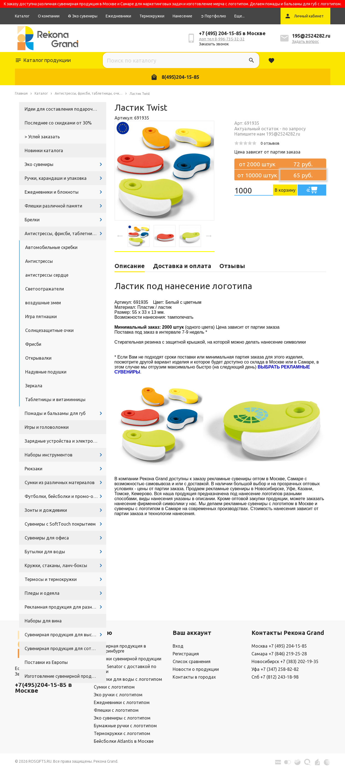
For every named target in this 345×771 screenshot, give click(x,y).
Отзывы (232, 265)
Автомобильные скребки (51, 247)
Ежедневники (118, 16)
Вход (178, 645)
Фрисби (33, 344)
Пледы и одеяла (42, 593)
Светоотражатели (44, 288)
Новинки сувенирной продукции (127, 658)
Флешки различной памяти (53, 205)
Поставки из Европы (46, 662)
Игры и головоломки (47, 427)
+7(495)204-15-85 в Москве (43, 687)
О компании (48, 16)
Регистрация (186, 653)
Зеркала (33, 385)
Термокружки (151, 16)
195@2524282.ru (311, 35)
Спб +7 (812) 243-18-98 (275, 676)
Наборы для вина (43, 620)
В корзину (285, 190)
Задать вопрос (305, 41)
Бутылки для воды (45, 551)
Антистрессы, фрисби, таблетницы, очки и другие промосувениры (65, 233)
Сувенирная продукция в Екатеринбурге (120, 648)
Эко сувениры (39, 164)
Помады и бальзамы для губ (55, 413)
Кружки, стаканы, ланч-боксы (56, 565)
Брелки (32, 219)
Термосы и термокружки (51, 579)
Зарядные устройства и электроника (64, 440)
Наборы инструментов (48, 454)
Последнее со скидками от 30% (58, 122)
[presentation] (120, 236)
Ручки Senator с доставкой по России (125, 669)
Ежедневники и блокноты (52, 191)
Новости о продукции (196, 669)
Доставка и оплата (182, 265)
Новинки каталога (44, 150)
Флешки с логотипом (116, 710)
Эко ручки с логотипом (118, 694)
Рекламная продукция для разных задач (65, 606)
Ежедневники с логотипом (122, 702)
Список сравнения (192, 661)
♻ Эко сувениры (82, 16)
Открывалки (38, 357)
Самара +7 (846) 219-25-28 (279, 653)
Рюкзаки (33, 468)
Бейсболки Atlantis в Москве (124, 741)
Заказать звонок (214, 44)
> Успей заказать (42, 136)
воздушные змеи (43, 302)
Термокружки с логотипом (122, 733)
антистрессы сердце (46, 274)
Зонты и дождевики (46, 510)
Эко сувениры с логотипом (122, 717)
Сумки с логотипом (114, 686)
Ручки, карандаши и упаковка (56, 178)
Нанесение (182, 16)
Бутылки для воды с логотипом (128, 679)
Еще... (239, 16)
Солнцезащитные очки (49, 330)
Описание (130, 265)
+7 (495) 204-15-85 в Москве (232, 33)
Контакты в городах (194, 676)
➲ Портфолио (213, 16)
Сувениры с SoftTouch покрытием (60, 523)
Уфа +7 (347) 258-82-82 (275, 669)
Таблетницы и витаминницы (55, 399)
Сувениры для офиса (47, 537)
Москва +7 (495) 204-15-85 (279, 645)
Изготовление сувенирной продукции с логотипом (65, 676)
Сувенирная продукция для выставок (64, 634)
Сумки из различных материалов (60, 482)
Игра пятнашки (41, 316)
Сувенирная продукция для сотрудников (65, 648)
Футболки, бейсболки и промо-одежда (65, 496)
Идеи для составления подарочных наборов (65, 109)
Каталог (22, 16)
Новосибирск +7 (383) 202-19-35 (284, 661)
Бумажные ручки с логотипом (125, 725)
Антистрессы (39, 261)
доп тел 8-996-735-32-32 (222, 39)
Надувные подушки (45, 371)
